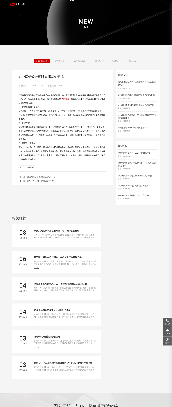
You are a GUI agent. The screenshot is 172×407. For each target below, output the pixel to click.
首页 (71, 4)
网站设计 (30, 167)
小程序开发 (116, 61)
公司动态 (132, 61)
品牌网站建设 (79, 61)
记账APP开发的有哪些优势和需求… (41, 181)
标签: (22, 167)
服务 (104, 4)
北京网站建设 (41, 61)
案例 (87, 4)
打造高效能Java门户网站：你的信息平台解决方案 (130, 230)
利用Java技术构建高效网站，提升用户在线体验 (52, 230)
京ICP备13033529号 (69, 399)
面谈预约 (167, 343)
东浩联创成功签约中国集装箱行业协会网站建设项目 (137, 83)
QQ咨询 (167, 333)
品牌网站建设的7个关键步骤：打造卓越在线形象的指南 (137, 164)
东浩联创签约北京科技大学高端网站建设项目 (137, 95)
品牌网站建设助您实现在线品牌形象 (133, 186)
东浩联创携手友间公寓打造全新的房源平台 (136, 105)
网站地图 (80, 399)
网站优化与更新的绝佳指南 (43, 282)
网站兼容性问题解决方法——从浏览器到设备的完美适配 (56, 256)
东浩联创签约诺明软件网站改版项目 (133, 128)
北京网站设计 (60, 61)
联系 (153, 4)
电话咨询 (167, 324)
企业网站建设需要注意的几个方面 (41, 177)
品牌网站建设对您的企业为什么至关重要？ (136, 176)
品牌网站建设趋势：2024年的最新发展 (134, 153)
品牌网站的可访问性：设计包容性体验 (134, 195)
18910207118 (140, 378)
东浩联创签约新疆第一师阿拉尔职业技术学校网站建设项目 (137, 116)
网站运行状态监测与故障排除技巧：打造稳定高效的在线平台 (135, 282)
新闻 (120, 4)
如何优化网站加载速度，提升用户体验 (124, 256)
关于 (137, 4)
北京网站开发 (98, 61)
